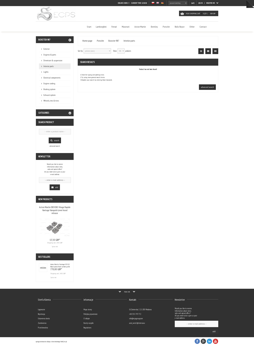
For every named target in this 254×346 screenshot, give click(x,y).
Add (54, 187)
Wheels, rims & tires (51, 100)
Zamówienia (42, 323)
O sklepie (87, 318)
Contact (203, 26)
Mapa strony (88, 309)
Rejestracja (41, 314)
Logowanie (41, 309)
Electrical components (51, 77)
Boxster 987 (44, 39)
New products (45, 199)
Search (54, 140)
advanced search (55, 146)
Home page (87, 40)
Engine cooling (49, 83)
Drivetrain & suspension (52, 60)
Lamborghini (101, 26)
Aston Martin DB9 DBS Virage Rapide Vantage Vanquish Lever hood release (54, 210)
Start (89, 26)
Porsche (166, 26)
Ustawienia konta (44, 318)
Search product (46, 122)
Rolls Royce (179, 26)
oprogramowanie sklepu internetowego (48, 341)
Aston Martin (140, 26)
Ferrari (114, 26)
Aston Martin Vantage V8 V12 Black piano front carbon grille (60, 265)
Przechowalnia (43, 327)
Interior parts (48, 66)
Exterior (46, 49)
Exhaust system (49, 95)
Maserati (125, 26)
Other (192, 26)
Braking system (49, 89)
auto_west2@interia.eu (137, 323)
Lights (45, 72)
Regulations (87, 327)
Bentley (154, 26)
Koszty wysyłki (89, 323)
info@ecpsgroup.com (136, 318)
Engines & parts (49, 54)
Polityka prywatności (90, 314)
